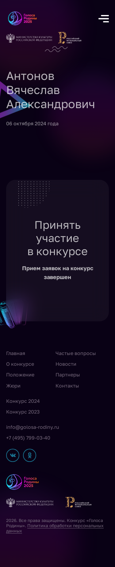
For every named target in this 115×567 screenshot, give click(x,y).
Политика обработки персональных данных (55, 528)
